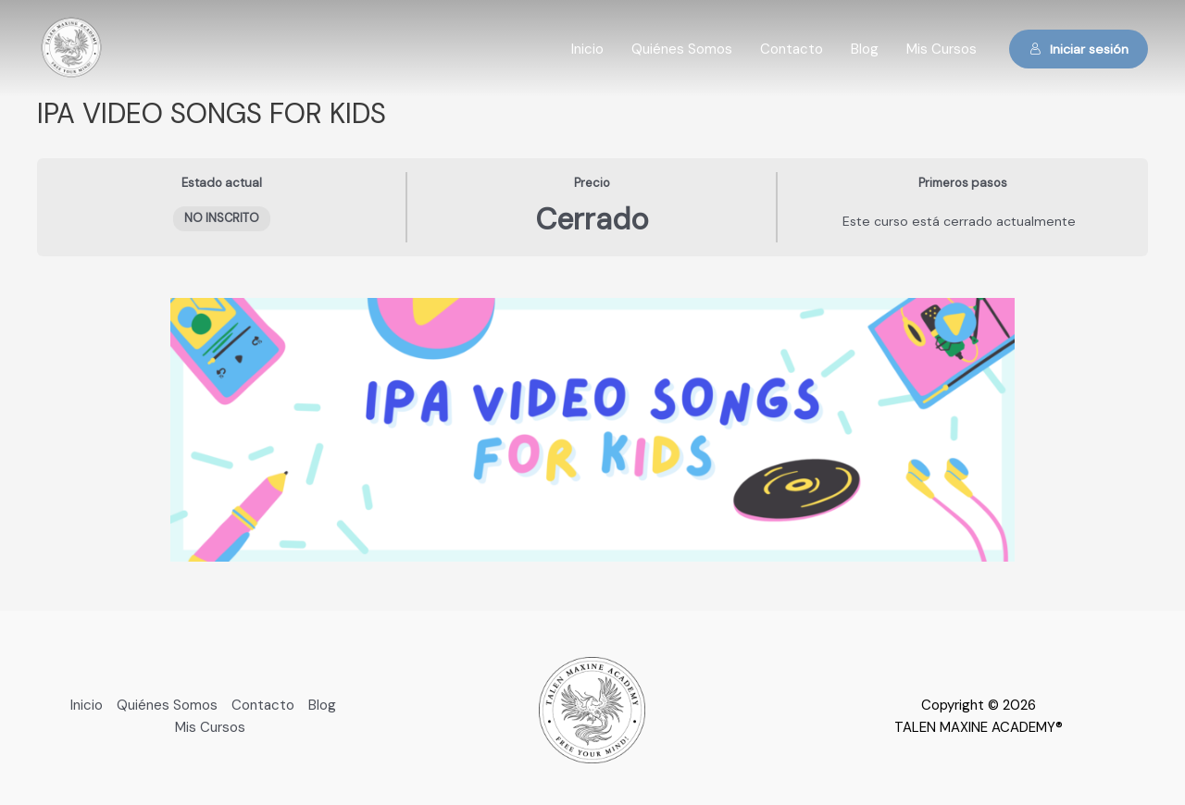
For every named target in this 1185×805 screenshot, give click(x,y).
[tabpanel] (592, 429)
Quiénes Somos (681, 49)
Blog (865, 49)
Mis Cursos (941, 49)
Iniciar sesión (1079, 49)
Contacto (791, 49)
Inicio (587, 49)
